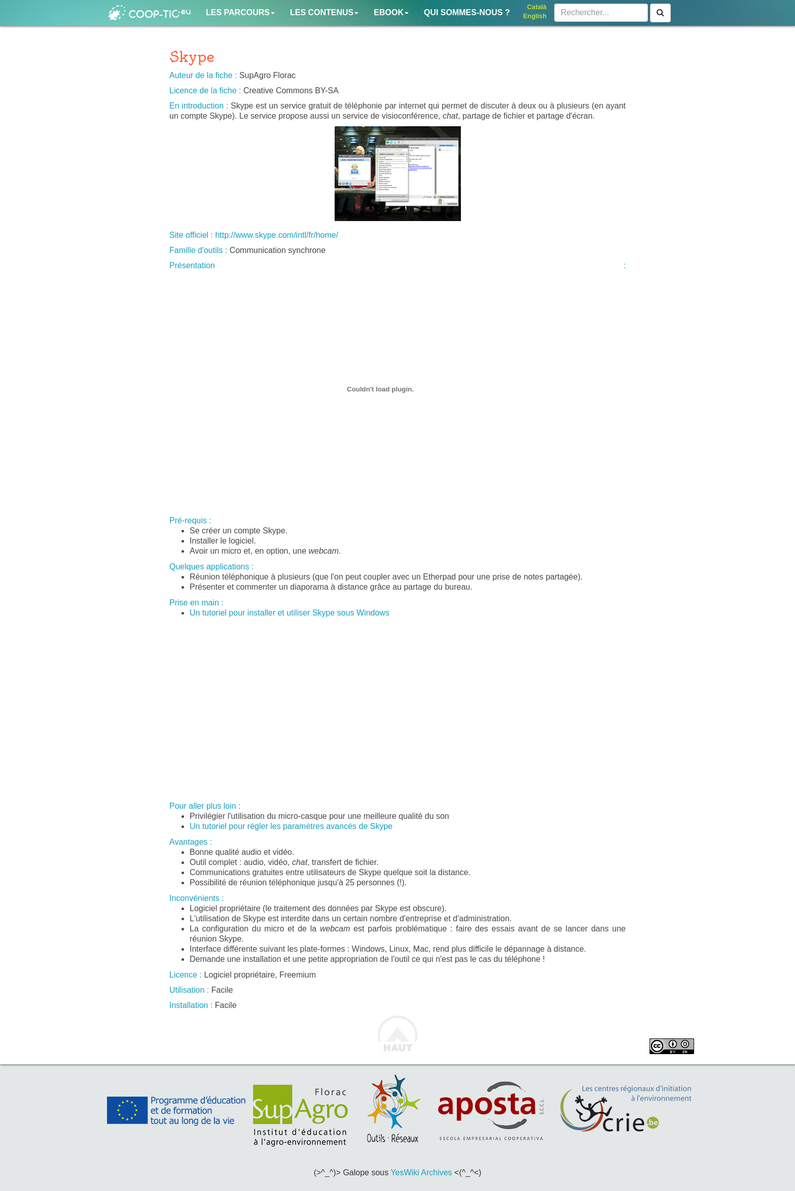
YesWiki (404, 1172)
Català (537, 7)
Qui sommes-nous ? (467, 12)
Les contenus (324, 12)
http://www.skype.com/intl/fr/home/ (276, 235)
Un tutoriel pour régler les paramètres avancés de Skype (291, 826)
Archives (436, 1172)
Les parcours (240, 12)
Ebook (391, 12)
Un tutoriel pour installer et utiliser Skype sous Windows (289, 612)
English (535, 16)
